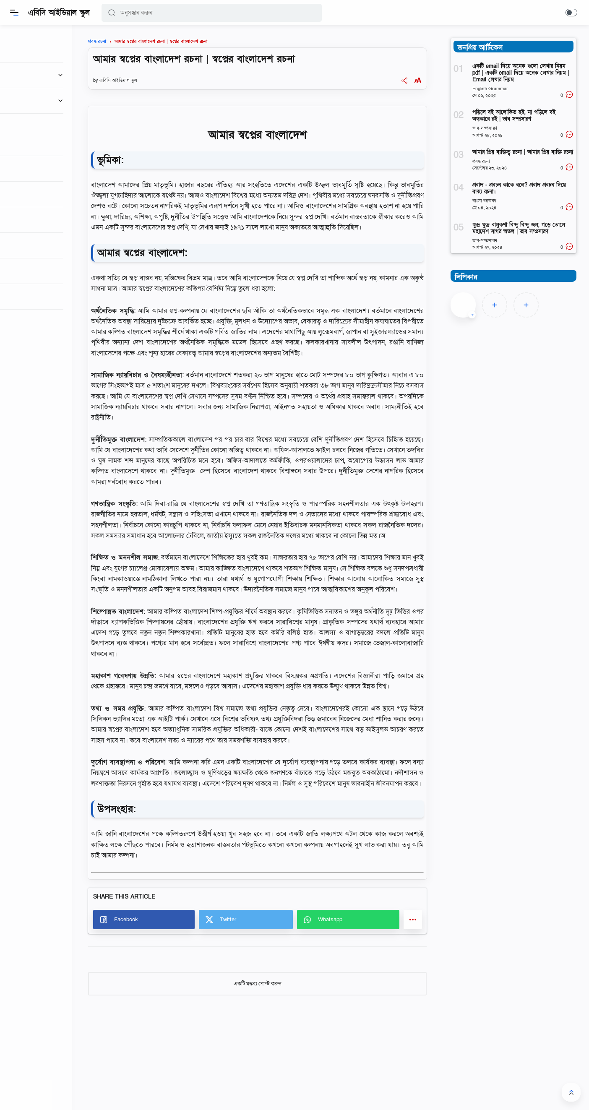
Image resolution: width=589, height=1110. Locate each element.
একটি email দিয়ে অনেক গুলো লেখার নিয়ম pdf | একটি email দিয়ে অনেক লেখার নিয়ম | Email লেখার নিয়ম (520, 73)
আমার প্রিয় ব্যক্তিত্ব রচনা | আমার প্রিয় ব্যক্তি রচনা (522, 152)
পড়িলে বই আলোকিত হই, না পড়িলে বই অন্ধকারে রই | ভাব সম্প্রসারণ (513, 115)
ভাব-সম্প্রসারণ (484, 128)
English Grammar (490, 89)
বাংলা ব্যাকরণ (484, 201)
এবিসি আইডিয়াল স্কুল (59, 13)
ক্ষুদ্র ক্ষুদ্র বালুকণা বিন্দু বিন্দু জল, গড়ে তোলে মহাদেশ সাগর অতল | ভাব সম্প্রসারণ (518, 228)
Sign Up (56, 384)
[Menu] (14, 12)
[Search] (212, 13)
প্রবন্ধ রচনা (481, 161)
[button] (112, 13)
